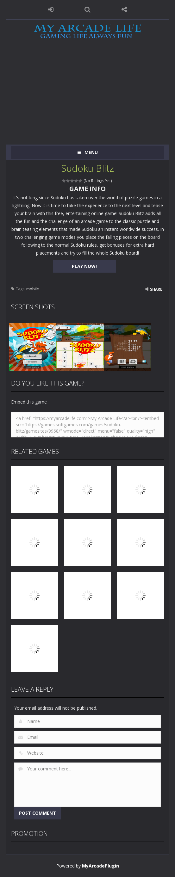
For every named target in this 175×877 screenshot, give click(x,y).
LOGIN (51, 9)
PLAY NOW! (84, 266)
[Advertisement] (87, 97)
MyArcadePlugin (100, 866)
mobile (32, 289)
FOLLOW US (124, 9)
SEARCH (87, 9)
